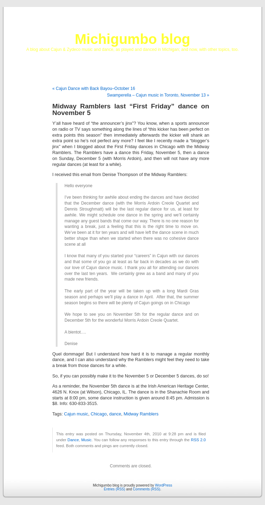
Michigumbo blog (132, 39)
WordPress (163, 485)
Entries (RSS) (114, 489)
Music (86, 440)
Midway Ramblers (140, 414)
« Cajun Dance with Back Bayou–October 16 (93, 88)
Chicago (99, 414)
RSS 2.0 (198, 440)
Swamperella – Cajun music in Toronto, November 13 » (158, 95)
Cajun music (76, 414)
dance (115, 414)
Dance (73, 440)
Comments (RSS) (146, 489)
